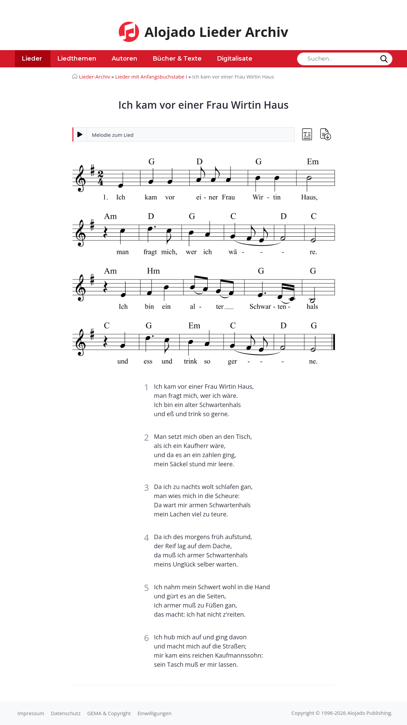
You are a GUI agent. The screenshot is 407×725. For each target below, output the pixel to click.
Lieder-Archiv (94, 76)
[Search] (344, 58)
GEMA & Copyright (109, 713)
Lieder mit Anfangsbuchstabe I (151, 76)
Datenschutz (66, 713)
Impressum (31, 713)
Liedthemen (76, 58)
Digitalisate (234, 58)
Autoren (124, 58)
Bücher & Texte (177, 58)
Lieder (32, 58)
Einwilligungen (154, 713)
